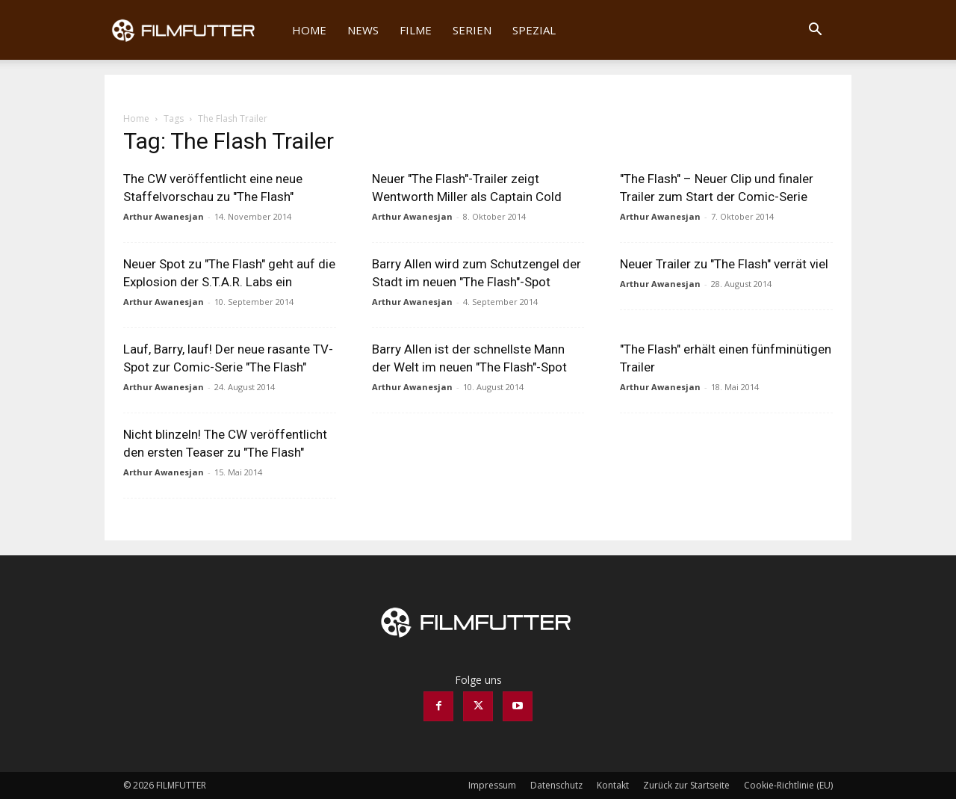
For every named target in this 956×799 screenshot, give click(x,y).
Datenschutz (556, 785)
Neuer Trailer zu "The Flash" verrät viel (724, 263)
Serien (472, 29)
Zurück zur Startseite (686, 785)
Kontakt (613, 785)
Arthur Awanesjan (163, 216)
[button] (815, 31)
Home (309, 29)
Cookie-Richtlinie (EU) (788, 785)
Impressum (492, 785)
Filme (416, 29)
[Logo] (193, 30)
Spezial (534, 29)
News (363, 29)
